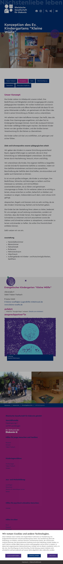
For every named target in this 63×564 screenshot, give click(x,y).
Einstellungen (34, 555)
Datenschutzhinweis (35, 562)
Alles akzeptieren (13, 555)
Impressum (25, 562)
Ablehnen (52, 555)
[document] (31, 543)
